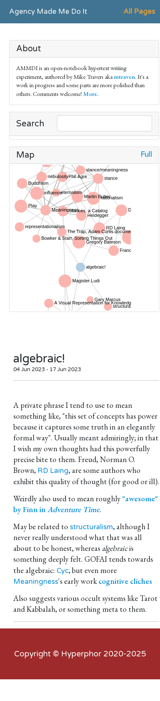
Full (146, 154)
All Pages (139, 11)
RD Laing (53, 470)
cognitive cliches (125, 581)
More (90, 94)
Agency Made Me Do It (48, 11)
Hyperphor (81, 653)
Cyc (63, 570)
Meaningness (35, 581)
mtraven (124, 76)
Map (25, 155)
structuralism (91, 527)
